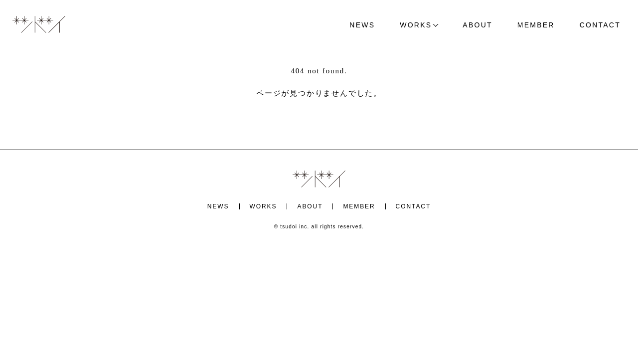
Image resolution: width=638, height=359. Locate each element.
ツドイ (38, 25)
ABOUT (477, 24)
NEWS (362, 24)
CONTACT (600, 24)
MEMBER (536, 24)
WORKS (416, 24)
